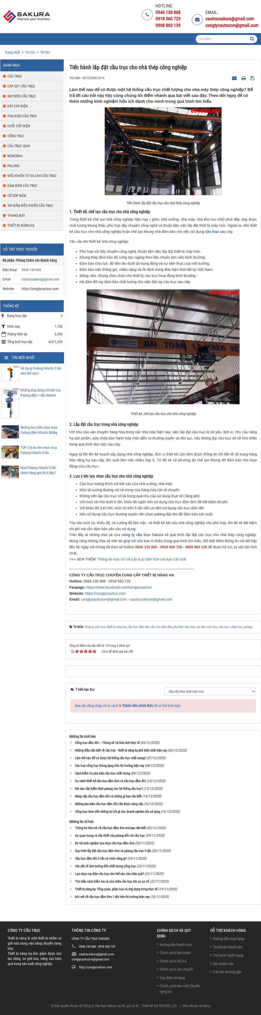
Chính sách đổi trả (173, 961)
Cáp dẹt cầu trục (21, 86)
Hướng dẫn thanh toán (176, 944)
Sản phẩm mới (223, 963)
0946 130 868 (31, 270)
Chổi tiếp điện (18, 126)
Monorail (15, 156)
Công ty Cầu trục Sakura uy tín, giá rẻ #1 (111, 1006)
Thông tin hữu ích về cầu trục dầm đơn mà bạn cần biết (141, 559)
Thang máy (16, 215)
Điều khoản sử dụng (196, 1006)
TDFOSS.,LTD (168, 1006)
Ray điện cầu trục (21, 96)
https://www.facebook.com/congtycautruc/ (119, 587)
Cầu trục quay (18, 146)
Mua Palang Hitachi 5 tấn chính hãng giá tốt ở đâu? (38, 470)
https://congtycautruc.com (105, 593)
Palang (13, 166)
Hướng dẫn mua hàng (228, 938)
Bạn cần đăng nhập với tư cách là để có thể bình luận (128, 706)
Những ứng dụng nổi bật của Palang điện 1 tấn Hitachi (40, 392)
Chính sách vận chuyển (176, 969)
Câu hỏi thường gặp (227, 972)
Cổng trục (15, 136)
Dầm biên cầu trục (22, 186)
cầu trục (212, 232)
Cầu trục (14, 76)
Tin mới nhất (23, 357)
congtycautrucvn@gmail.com (104, 599)
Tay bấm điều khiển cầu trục (30, 206)
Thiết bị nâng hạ (20, 225)
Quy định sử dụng (172, 977)
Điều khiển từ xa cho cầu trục (32, 176)
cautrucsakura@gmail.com (151, 599)
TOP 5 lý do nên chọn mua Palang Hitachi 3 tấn (38, 450)
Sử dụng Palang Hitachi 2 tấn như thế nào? (40, 370)
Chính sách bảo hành (175, 952)
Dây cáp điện (17, 106)
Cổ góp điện (16, 196)
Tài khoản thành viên (228, 947)
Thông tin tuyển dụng (228, 955)
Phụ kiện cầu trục (22, 116)
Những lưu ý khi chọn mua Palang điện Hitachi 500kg (38, 430)
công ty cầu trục (136, 535)
